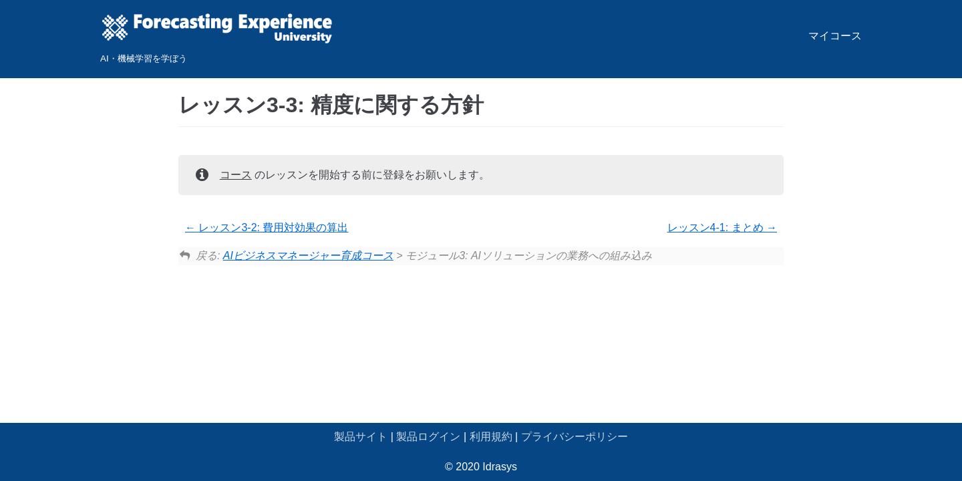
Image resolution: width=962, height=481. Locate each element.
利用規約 (491, 436)
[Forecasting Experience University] (217, 39)
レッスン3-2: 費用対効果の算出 (266, 227)
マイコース (835, 35)
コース (236, 174)
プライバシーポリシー (574, 436)
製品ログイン (428, 436)
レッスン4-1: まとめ (722, 227)
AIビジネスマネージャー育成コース (308, 255)
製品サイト (360, 436)
